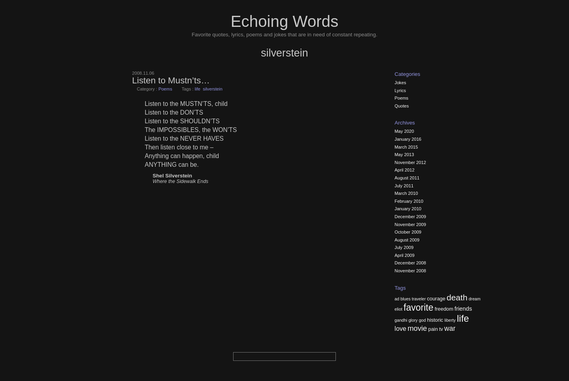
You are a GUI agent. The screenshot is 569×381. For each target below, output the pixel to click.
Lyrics (400, 90)
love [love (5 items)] (401, 328)
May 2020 (404, 131)
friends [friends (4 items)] (463, 309)
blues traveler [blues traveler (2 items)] (413, 298)
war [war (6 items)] (449, 328)
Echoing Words (285, 21)
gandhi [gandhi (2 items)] (401, 320)
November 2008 (410, 270)
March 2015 (406, 147)
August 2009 (407, 240)
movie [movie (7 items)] (417, 328)
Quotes (402, 106)
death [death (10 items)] (457, 297)
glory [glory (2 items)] (413, 320)
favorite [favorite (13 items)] (418, 307)
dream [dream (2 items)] (474, 298)
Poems (165, 89)
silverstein (212, 89)
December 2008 (410, 262)
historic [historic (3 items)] (435, 320)
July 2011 (404, 185)
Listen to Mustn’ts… (171, 80)
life (197, 89)
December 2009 (410, 216)
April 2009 (405, 255)
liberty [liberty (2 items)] (450, 320)
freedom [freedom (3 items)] (444, 309)
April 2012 (405, 170)
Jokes (400, 82)
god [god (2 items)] (422, 320)
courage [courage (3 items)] (436, 299)
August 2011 (407, 177)
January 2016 (408, 139)
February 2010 (409, 201)
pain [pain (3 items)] (433, 329)
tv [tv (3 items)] (441, 329)
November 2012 (410, 162)
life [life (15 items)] (463, 318)
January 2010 (408, 208)
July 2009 (404, 247)
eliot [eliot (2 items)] (399, 309)
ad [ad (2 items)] (397, 298)
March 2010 (406, 193)
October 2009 (408, 232)
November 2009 (410, 224)
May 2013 (404, 154)
